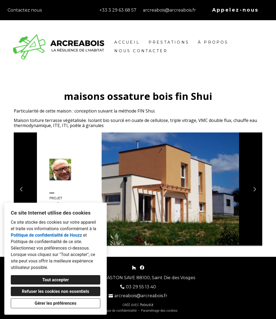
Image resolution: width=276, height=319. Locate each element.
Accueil (127, 42)
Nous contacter (141, 50)
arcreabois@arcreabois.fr (169, 10)
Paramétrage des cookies (159, 311)
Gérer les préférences (56, 303)
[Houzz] (133, 267)
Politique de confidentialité (117, 311)
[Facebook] (142, 267)
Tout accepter (55, 279)
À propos (213, 42)
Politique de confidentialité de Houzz (46, 235)
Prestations (169, 42)
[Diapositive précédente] (21, 189)
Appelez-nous (235, 10)
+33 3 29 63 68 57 (117, 10)
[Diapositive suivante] (254, 189)
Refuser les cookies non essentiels (55, 291)
